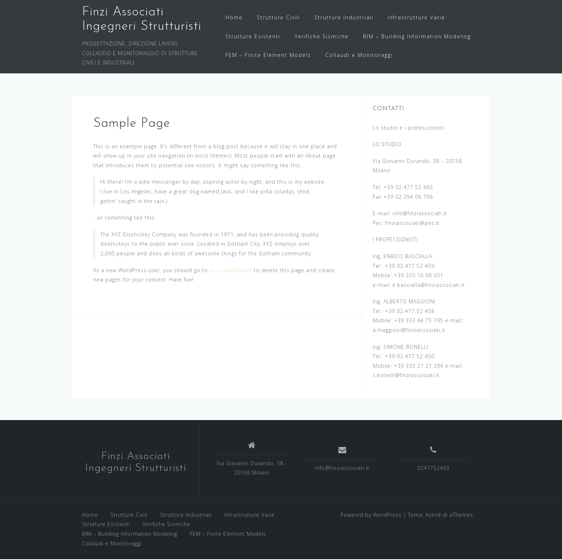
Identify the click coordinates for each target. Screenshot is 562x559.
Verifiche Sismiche (322, 36)
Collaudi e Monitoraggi (359, 55)
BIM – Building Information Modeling (417, 36)
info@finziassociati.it (342, 467)
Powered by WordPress (370, 514)
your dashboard (231, 270)
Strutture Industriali (343, 17)
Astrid (433, 514)
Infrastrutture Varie (416, 17)
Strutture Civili (278, 17)
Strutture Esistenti (252, 36)
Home (234, 17)
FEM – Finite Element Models (268, 55)
